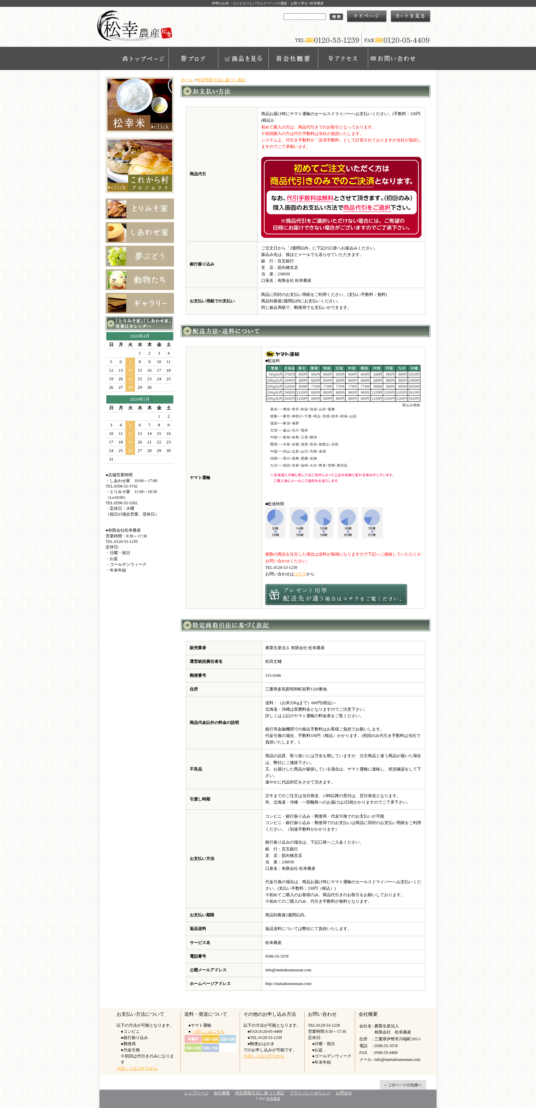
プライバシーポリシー (310, 1093)
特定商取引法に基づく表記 (221, 80)
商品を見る (243, 58)
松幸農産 (273, 1098)
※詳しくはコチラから (137, 1068)
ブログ (193, 58)
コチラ (300, 574)
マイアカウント (367, 16)
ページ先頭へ (403, 1085)
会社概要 (293, 58)
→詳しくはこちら (208, 1031)
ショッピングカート (410, 16)
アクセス (343, 58)
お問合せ (393, 58)
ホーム (187, 80)
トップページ (143, 58)
